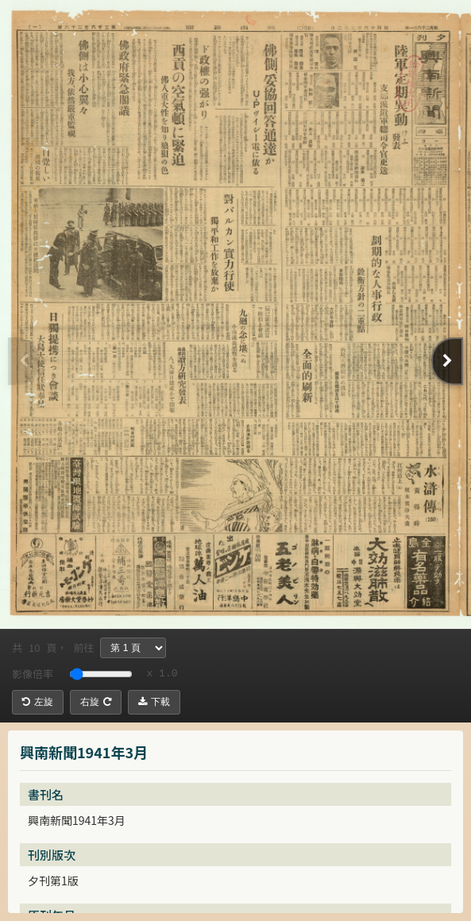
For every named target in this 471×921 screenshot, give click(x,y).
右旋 (95, 701)
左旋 (37, 701)
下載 (154, 701)
